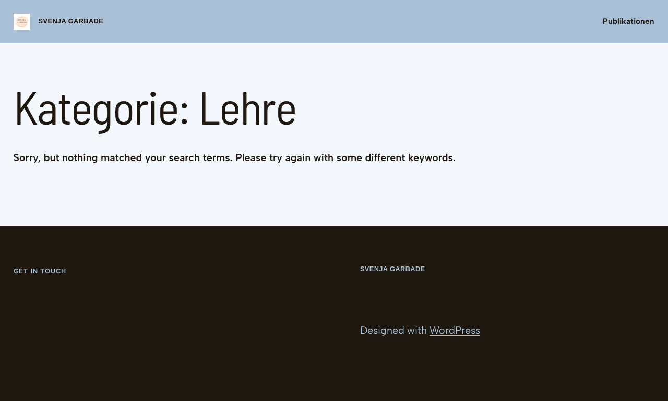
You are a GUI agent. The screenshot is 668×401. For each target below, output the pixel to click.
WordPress (455, 330)
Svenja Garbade (71, 21)
